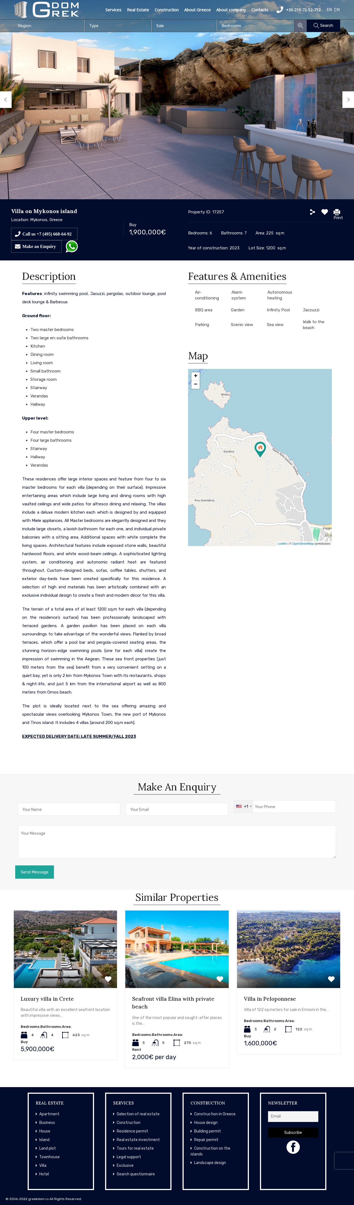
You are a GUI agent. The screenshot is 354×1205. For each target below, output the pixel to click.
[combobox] (49, 26)
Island (44, 1139)
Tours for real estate (135, 1148)
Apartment (49, 1114)
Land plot (47, 1148)
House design (206, 1122)
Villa (42, 1165)
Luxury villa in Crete (47, 998)
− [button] (195, 385)
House (44, 1131)
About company (231, 9)
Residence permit (132, 1131)
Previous (6, 99)
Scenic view (242, 324)
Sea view (275, 324)
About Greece (197, 9)
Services (113, 9)
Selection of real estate (138, 1114)
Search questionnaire (136, 1174)
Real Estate (138, 9)
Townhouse (49, 1157)
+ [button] (195, 376)
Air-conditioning (207, 295)
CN (337, 9)
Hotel (44, 1174)
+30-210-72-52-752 (299, 9)
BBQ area (203, 309)
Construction (167, 9)
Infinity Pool (278, 309)
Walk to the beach (313, 324)
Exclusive (125, 1165)
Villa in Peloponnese (270, 998)
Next (348, 99)
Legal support (129, 1157)
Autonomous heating (279, 295)
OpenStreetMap (303, 543)
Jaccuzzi (311, 309)
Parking (202, 324)
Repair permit (206, 1139)
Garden (237, 309)
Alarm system (238, 295)
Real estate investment (138, 1139)
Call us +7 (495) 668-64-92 (47, 234)
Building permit (207, 1131)
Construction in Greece (215, 1114)
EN (329, 9)
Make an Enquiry (39, 246)
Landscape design (210, 1162)
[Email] (293, 1116)
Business (47, 1122)
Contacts (259, 9)
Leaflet (282, 543)
